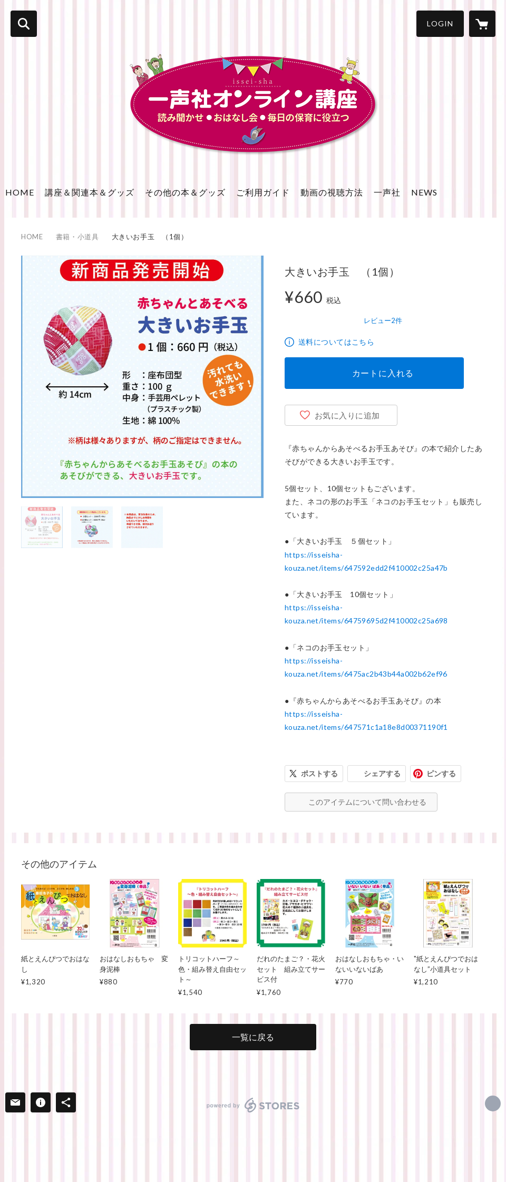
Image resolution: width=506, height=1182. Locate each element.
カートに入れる (383, 373)
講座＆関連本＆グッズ (89, 192)
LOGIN (440, 23)
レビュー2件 (383, 320)
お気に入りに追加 (347, 415)
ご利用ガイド (263, 192)
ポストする (319, 773)
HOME (19, 192)
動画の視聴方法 (331, 192)
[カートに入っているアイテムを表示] (482, 24)
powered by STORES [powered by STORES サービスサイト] (253, 1105)
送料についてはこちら (336, 341)
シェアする (382, 773)
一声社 (387, 192)
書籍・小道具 (77, 236)
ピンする (441, 773)
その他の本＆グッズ (185, 192)
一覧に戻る (253, 1037)
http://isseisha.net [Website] (493, 1103)
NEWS (424, 192)
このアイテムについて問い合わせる (367, 801)
